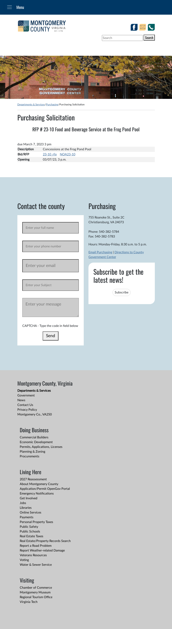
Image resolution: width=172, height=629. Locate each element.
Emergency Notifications (37, 493)
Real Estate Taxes (31, 536)
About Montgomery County (39, 484)
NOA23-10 (67, 154)
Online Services (30, 512)
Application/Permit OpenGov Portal (45, 488)
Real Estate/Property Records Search (45, 541)
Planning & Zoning (32, 451)
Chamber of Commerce (36, 587)
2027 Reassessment (33, 479)
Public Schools (30, 531)
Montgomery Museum (35, 592)
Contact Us (25, 405)
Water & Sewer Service (36, 564)
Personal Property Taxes (36, 522)
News (21, 400)
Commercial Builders (34, 437)
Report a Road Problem (36, 545)
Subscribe (121, 292)
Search (149, 37)
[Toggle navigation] (9, 7)
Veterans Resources (33, 555)
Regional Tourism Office (36, 597)
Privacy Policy (27, 409)
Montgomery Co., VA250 (34, 414)
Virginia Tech (29, 601)
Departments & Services (31, 104)
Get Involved (28, 498)
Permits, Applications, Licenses (41, 446)
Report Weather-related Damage (42, 550)
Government (26, 395)
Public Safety (29, 526)
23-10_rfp (50, 154)
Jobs (23, 503)
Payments (26, 517)
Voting (24, 560)
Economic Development (36, 442)
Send (50, 336)
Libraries (26, 507)
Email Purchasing (100, 252)
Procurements (29, 456)
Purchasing (52, 104)
